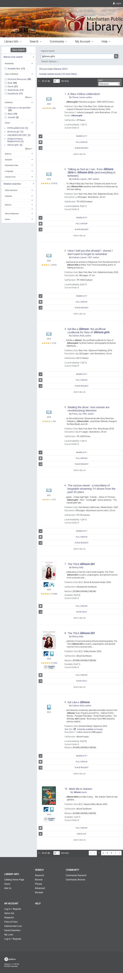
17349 (54, 594)
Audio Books (13, 90)
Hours (7, 884)
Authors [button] (8, 154)
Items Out (9, 913)
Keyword (39, 875)
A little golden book (15, 128)
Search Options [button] (49, 61)
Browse (39, 879)
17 (54, 500)
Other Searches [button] (11, 190)
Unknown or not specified (19, 108)
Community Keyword (76, 875)
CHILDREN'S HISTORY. (17, 135)
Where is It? (63, 136)
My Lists (8, 934)
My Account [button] (84, 41)
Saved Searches (12, 930)
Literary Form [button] (10, 177)
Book (10, 83)
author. (82, 97)
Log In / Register (12, 909)
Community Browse (75, 879)
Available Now (14, 69)
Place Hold (63, 612)
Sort (100, 80)
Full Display (63, 142)
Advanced (40, 888)
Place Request (63, 148)
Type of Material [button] (11, 74)
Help (38, 903)
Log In (118, 3)
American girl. (13, 131)
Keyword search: (48, 51)
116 (54, 343)
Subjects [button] (8, 160)
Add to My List (79, 154)
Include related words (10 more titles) (58, 74)
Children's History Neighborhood (15, 140)
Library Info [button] (12, 41)
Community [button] (58, 41)
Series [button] (7, 123)
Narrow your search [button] (13, 57)
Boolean (39, 892)
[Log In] (114, 3)
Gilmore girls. (13, 145)
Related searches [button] (12, 183)
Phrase (38, 884)
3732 (54, 265)
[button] (18, 200)
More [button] (107, 41)
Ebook (11, 86)
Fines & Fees (10, 921)
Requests (9, 917)
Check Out (62, 834)
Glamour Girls (60, 69)
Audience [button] (9, 102)
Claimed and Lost (13, 926)
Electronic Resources (17, 79)
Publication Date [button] (11, 165)
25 (54, 108)
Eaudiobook (13, 93)
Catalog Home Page (14, 879)
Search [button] (35, 41)
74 (54, 421)
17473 (54, 183)
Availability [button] (9, 63)
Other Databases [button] (12, 214)
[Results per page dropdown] (56, 81)
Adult (10, 114)
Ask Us (7, 888)
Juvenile (12, 117)
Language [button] (9, 171)
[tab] (18, 56)
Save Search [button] (18, 50)
